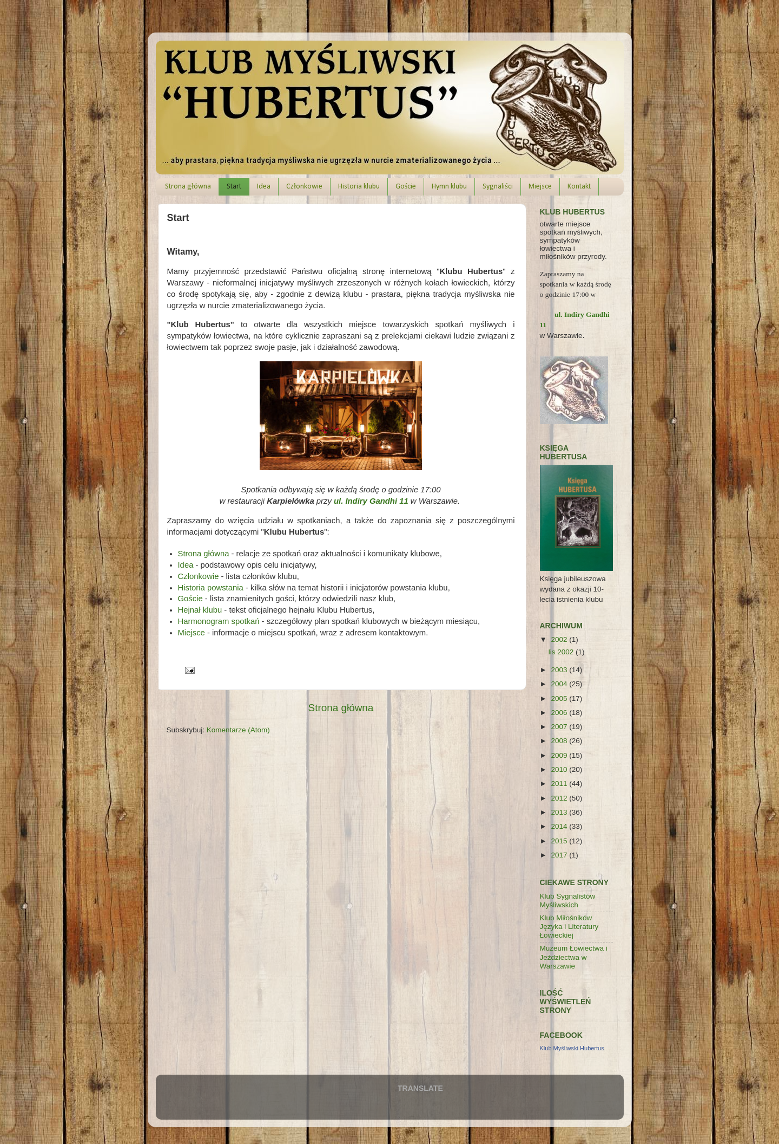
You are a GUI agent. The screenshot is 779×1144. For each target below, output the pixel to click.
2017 (560, 855)
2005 (560, 698)
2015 (560, 841)
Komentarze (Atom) (238, 730)
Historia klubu (359, 187)
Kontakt (579, 187)
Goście (405, 187)
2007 (560, 727)
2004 (560, 684)
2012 (560, 798)
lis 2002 (562, 652)
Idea (263, 187)
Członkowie (304, 187)
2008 (560, 741)
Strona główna (188, 187)
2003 (560, 670)
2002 (560, 639)
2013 (560, 812)
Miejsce (540, 187)
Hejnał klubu (200, 610)
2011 (560, 783)
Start (234, 187)
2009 (560, 755)
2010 (560, 769)
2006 (560, 712)
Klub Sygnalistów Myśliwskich (568, 900)
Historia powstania (210, 587)
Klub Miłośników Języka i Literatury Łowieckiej (569, 926)
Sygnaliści (497, 187)
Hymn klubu (449, 187)
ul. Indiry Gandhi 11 (371, 501)
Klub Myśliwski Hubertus (572, 1048)
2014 (560, 826)
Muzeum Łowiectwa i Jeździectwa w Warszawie (574, 957)
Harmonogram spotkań (219, 621)
